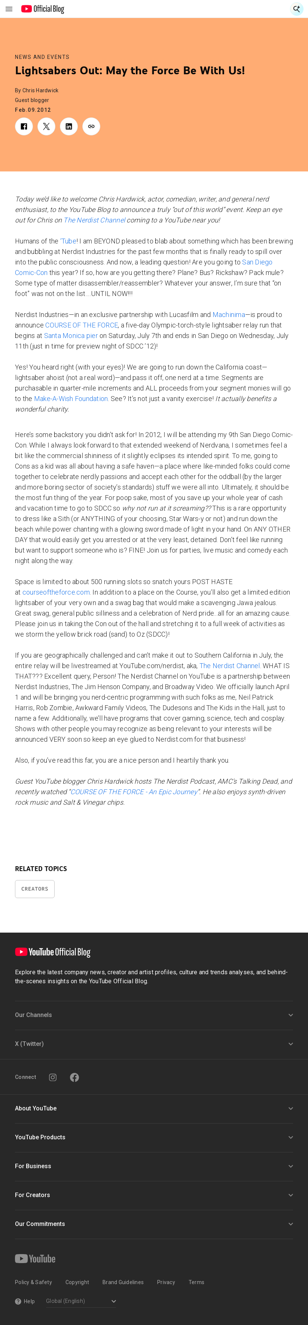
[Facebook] (74, 1077)
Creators (34, 889)
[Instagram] (52, 1077)
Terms (196, 1282)
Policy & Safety (33, 1282)
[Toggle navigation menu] (8, 9)
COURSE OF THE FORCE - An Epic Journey (133, 792)
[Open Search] (297, 9)
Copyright (77, 1282)
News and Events (42, 57)
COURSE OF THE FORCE (81, 325)
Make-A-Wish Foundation (71, 399)
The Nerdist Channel (94, 220)
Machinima (229, 314)
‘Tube (68, 241)
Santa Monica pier (71, 336)
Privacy (166, 1282)
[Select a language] (81, 1301)
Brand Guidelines (123, 1282)
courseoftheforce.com (56, 592)
